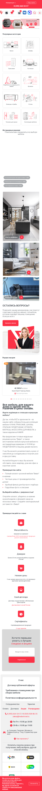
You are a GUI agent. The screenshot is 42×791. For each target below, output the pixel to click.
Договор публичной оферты (21, 685)
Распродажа (33, 709)
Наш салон (31, 3)
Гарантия (31, 704)
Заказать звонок (10, 323)
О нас (21, 680)
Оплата (5, 709)
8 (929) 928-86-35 (30, 714)
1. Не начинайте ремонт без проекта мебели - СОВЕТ (16, 177)
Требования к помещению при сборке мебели (20, 691)
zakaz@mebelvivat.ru (21, 717)
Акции (23, 709)
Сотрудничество (12, 704)
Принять (34, 784)
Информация (11, 3)
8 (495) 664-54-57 (21, 6)
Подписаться (22, 660)
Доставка (15, 709)
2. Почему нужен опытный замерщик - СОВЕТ (15, 181)
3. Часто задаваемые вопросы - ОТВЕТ (13, 185)
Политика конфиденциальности (21, 698)
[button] (18, 25)
